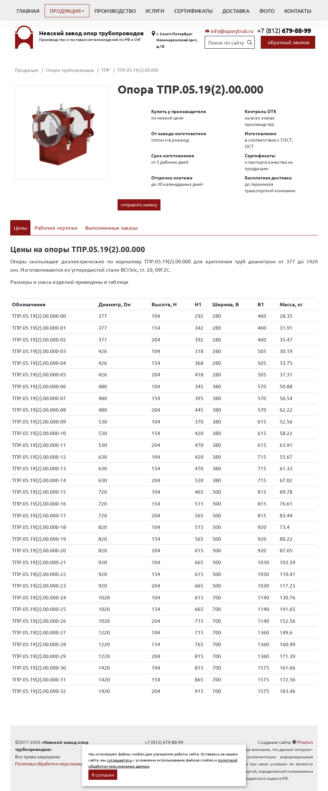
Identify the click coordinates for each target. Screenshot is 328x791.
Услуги (154, 10)
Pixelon (305, 734)
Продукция (66, 10)
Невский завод (91, 33)
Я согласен (103, 775)
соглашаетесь (119, 759)
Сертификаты (193, 10)
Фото (267, 10)
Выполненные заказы (111, 227)
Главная (28, 10)
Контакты (297, 10)
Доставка (236, 10)
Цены (20, 227)
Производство (115, 10)
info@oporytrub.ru (232, 31)
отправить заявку (139, 204)
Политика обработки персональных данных (60, 755)
